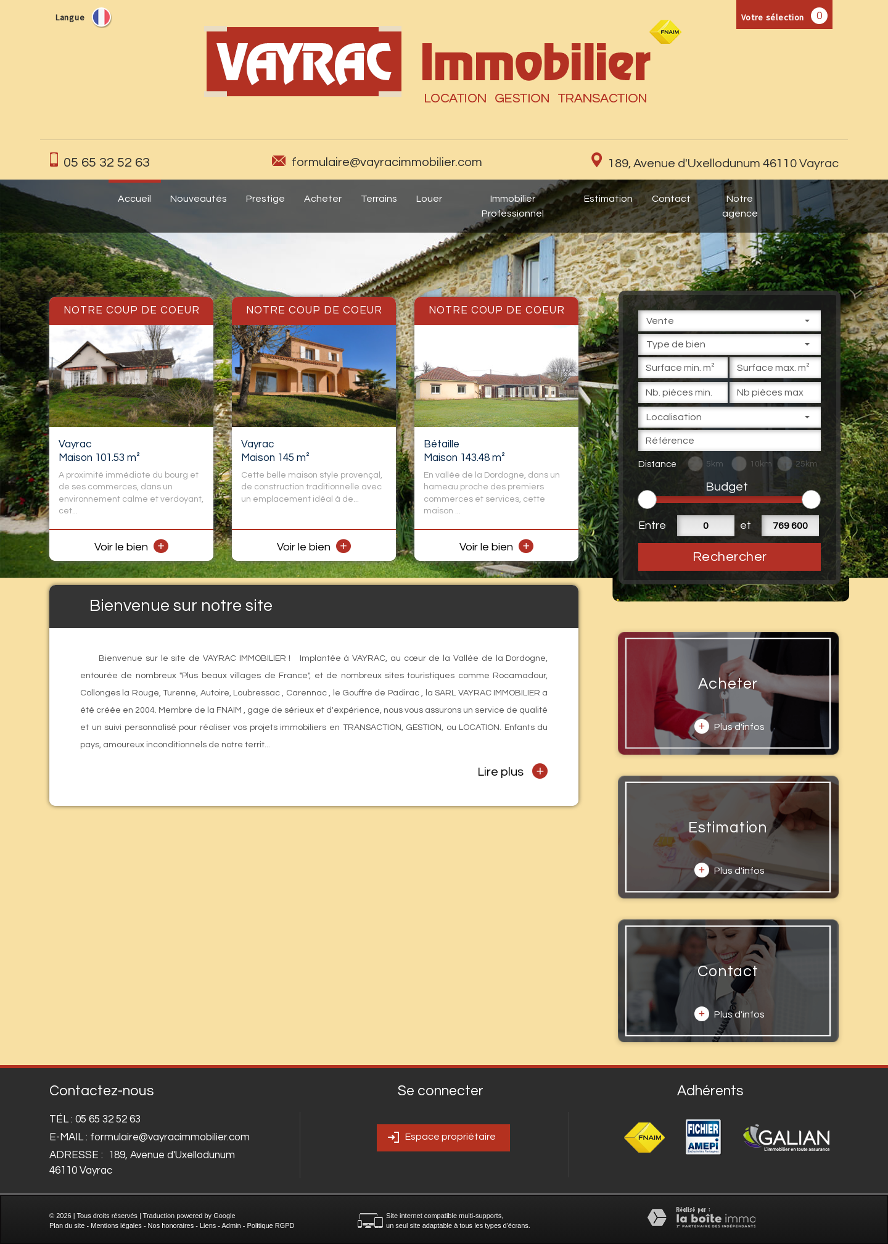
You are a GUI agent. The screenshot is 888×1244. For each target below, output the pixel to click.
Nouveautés (198, 199)
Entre (650, 525)
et (745, 525)
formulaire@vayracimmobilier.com (387, 162)
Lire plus (512, 771)
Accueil (134, 199)
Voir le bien (131, 547)
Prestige (265, 199)
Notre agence (740, 206)
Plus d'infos (729, 726)
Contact (671, 199)
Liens (208, 1225)
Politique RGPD (270, 1225)
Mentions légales (116, 1225)
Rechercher (730, 557)
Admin (230, 1225)
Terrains (379, 199)
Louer (429, 199)
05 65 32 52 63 (107, 163)
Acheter (323, 199)
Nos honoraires (171, 1225)
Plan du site (66, 1225)
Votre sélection (773, 17)
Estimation (608, 199)
